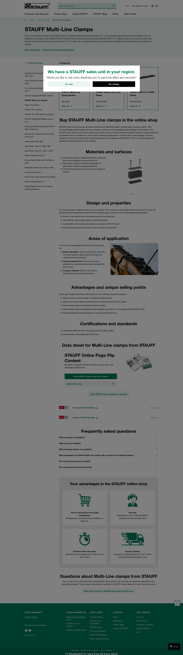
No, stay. (69, 84)
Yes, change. (113, 84)
